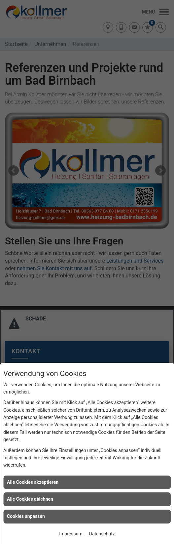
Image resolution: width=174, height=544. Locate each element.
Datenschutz (102, 533)
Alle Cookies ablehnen (30, 499)
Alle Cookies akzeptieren (32, 482)
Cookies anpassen (26, 516)
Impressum (70, 533)
